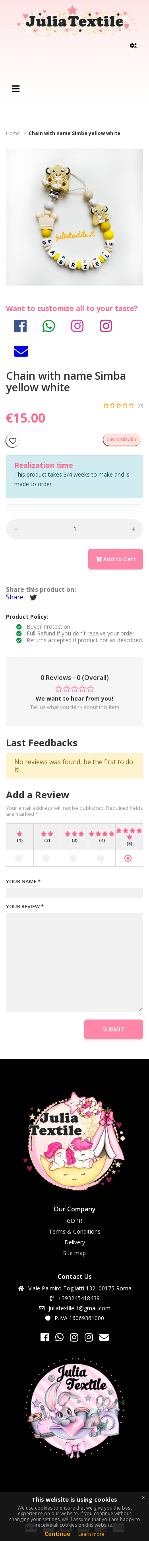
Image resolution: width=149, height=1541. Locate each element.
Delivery (74, 1242)
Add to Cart (115, 559)
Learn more (91, 1534)
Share (14, 597)
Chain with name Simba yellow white (74, 133)
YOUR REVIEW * (25, 907)
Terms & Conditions (75, 1231)
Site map (74, 1253)
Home (13, 133)
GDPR (74, 1220)
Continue (57, 1533)
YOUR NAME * (23, 882)
